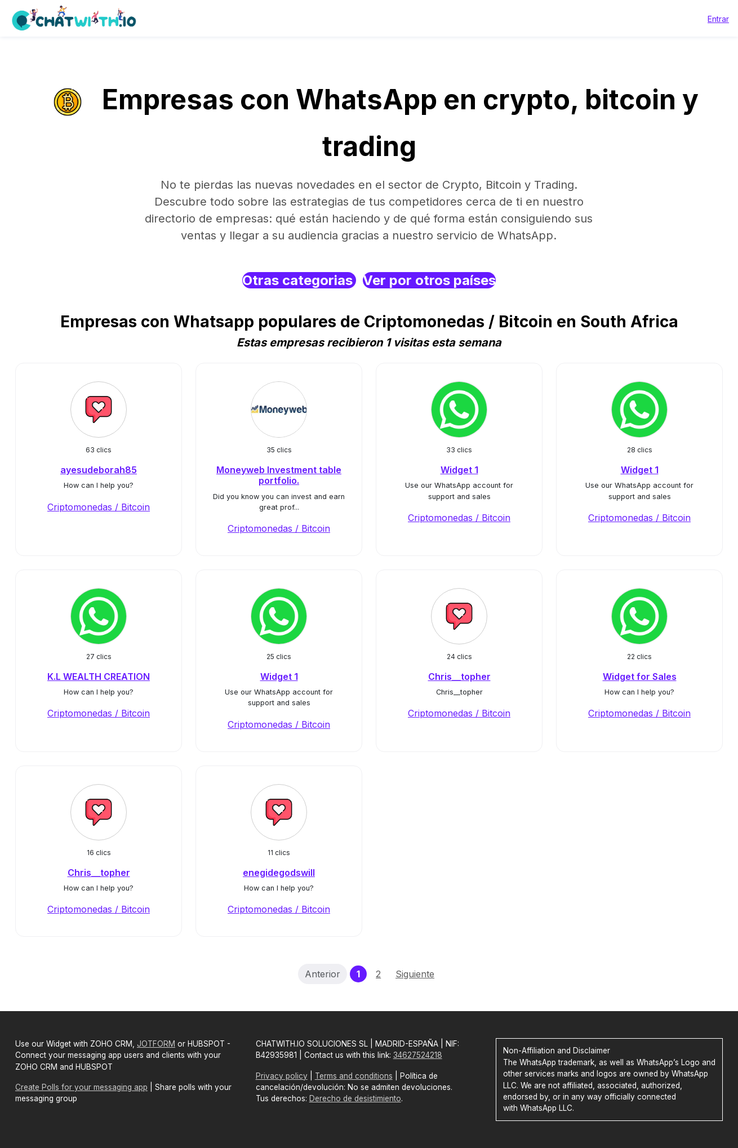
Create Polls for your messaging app (81, 1087)
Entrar (718, 19)
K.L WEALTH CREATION (98, 676)
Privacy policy (282, 1075)
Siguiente (414, 974)
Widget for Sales (640, 676)
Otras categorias (299, 280)
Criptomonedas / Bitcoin (98, 507)
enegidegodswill (279, 872)
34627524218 (417, 1055)
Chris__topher (459, 676)
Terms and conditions (354, 1075)
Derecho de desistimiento (355, 1098)
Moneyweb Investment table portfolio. (278, 475)
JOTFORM (156, 1043)
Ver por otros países (429, 280)
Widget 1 (459, 469)
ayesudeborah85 (98, 469)
